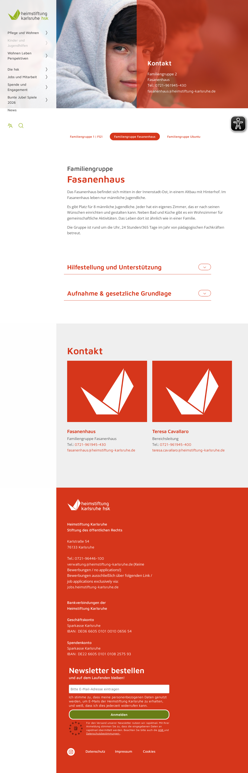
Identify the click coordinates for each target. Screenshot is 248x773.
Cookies (149, 751)
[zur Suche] (21, 125)
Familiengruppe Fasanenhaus (135, 136)
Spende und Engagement (18, 87)
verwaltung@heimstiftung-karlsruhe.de (100, 564)
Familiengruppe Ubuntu (183, 136)
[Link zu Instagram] (71, 752)
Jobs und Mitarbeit (22, 77)
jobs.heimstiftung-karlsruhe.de (92, 587)
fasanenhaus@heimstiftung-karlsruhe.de (182, 91)
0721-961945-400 (175, 444)
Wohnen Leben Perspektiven (19, 55)
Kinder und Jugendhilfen (18, 42)
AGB (161, 730)
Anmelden (119, 714)
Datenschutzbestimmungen (103, 733)
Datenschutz (95, 751)
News (12, 110)
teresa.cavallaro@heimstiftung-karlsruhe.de (188, 450)
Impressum (123, 751)
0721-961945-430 (170, 85)
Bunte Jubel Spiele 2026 (22, 99)
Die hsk (13, 69)
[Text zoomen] (10, 125)
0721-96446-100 (89, 558)
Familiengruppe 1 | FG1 (86, 136)
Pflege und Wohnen (23, 33)
